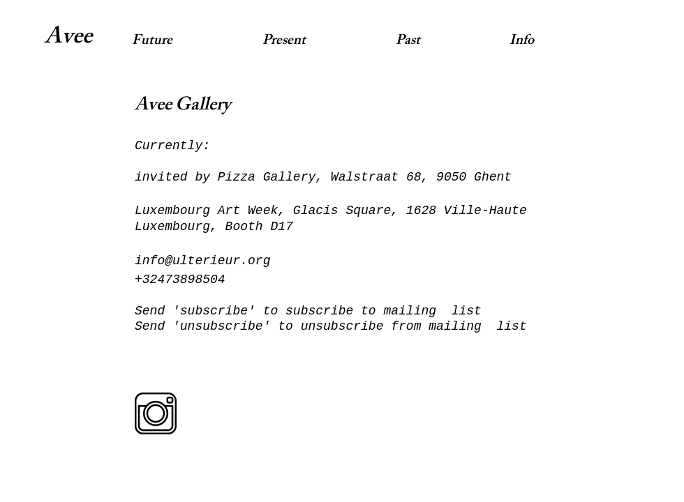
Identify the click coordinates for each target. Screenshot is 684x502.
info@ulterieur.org (202, 261)
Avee (68, 39)
